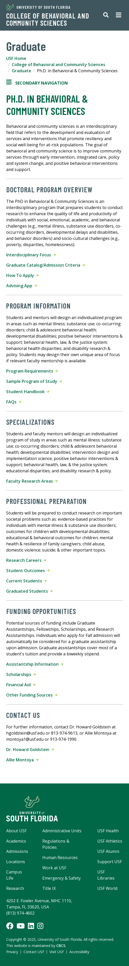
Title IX (49, 888)
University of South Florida (38, 7)
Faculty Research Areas (32, 481)
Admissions (17, 851)
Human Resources (60, 857)
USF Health (108, 831)
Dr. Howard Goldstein (30, 749)
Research (15, 888)
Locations (15, 861)
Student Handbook (27, 391)
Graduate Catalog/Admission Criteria (45, 265)
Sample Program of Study (34, 381)
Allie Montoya (22, 760)
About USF (16, 831)
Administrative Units (62, 831)
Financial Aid (20, 685)
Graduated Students (29, 591)
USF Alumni (108, 851)
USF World (107, 888)
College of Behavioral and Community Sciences (47, 19)
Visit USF (57, 951)
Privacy (12, 951)
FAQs (13, 402)
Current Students (26, 581)
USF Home (16, 58)
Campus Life (14, 875)
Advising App (21, 285)
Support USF (109, 861)
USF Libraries (106, 875)
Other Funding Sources (31, 695)
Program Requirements (32, 371)
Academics (16, 841)
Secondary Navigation (37, 83)
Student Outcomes (28, 570)
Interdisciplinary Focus (31, 255)
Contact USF (33, 951)
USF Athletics (109, 841)
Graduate (21, 71)
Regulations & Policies (55, 844)
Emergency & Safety (61, 878)
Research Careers (26, 560)
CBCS (60, 945)
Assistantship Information (34, 664)
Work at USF (54, 868)
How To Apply (22, 275)
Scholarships (21, 674)
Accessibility (79, 951)
